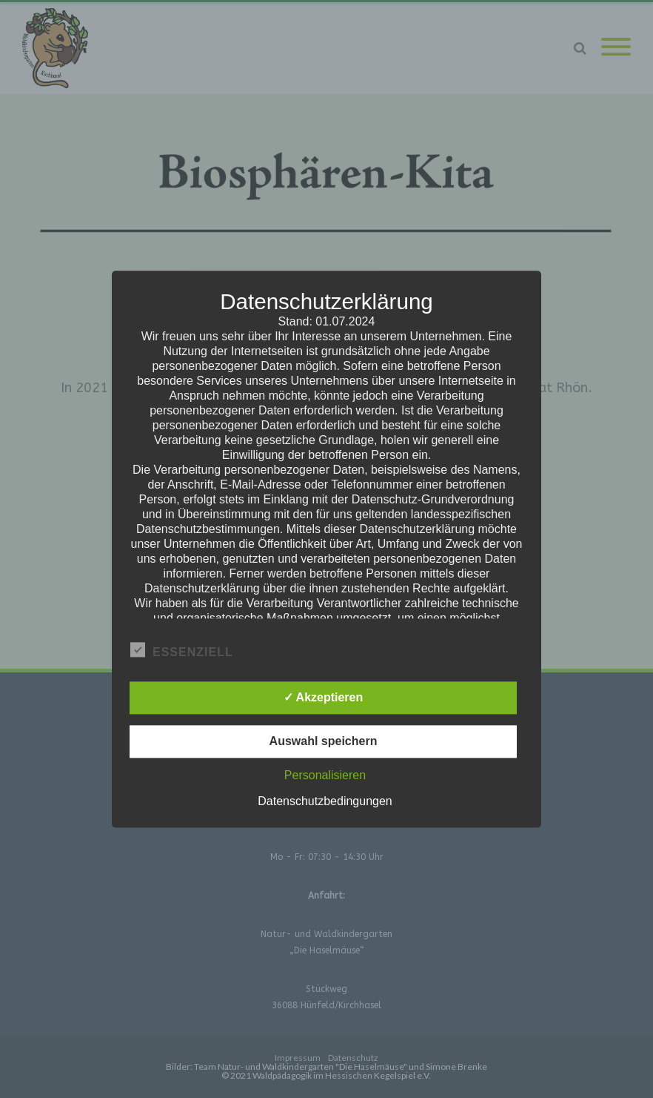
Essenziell (181, 650)
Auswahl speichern (323, 741)
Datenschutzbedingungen (325, 801)
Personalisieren (325, 775)
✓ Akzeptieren (324, 697)
